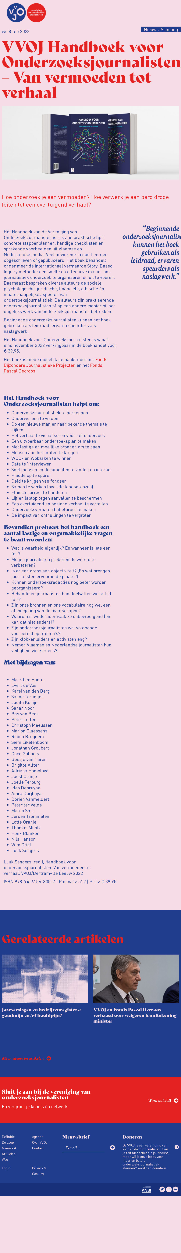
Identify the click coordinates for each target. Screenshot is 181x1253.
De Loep (8, 1142)
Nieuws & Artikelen (9, 1151)
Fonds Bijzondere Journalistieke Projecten (55, 362)
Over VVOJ (39, 1142)
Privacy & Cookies (39, 1171)
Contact (38, 1148)
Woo (5, 1159)
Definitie (8, 1136)
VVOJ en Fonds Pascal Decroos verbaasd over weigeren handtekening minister (135, 1015)
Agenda (38, 1136)
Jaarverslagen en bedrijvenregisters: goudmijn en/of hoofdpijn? (41, 1012)
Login (6, 1168)
